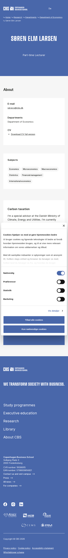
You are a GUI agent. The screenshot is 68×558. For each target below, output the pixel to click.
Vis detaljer (53, 311)
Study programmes (19, 405)
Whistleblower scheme (13, 552)
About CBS (12, 437)
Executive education (20, 413)
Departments (31, 17)
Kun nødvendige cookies (34, 329)
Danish (48, 8)
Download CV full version (23, 134)
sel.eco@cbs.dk (15, 108)
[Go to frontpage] (15, 8)
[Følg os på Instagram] (13, 504)
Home (7, 17)
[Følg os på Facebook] (5, 504)
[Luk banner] (64, 226)
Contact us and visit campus (17, 474)
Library (9, 429)
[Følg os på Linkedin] (21, 504)
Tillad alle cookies (34, 320)
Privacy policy (9, 548)
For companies (10, 485)
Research (18, 17)
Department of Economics (51, 17)
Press (6, 478)
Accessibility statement (43, 548)
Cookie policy (24, 548)
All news (7, 481)
